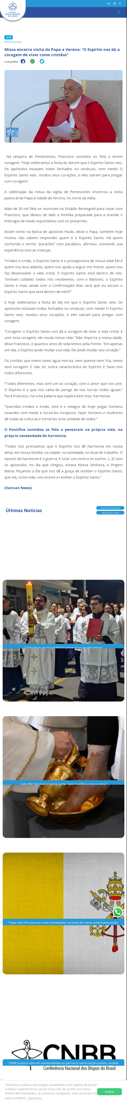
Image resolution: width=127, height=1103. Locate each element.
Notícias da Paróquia (110, 508)
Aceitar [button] (109, 1091)
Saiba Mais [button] (35, 1098)
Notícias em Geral (110, 513)
